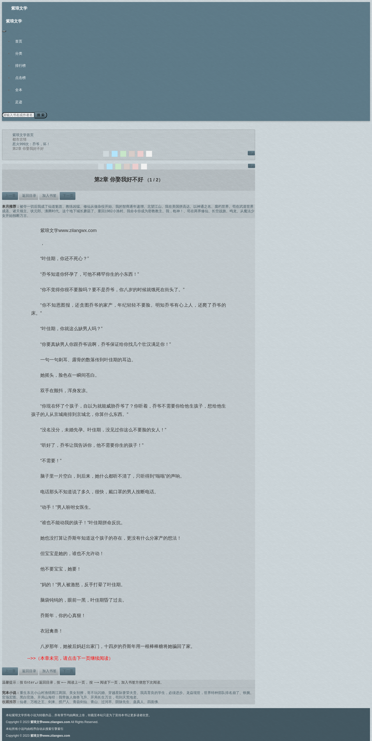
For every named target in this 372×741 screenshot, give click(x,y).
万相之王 (37, 702)
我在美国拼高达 (177, 206)
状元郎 (35, 210)
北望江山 (154, 206)
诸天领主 (20, 210)
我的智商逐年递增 (129, 206)
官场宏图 (9, 697)
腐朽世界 (222, 206)
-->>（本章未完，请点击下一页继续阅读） (70, 658)
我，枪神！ (174, 210)
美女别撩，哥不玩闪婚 (87, 692)
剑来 (51, 702)
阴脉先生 (122, 702)
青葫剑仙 (80, 702)
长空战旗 (219, 210)
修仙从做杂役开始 (98, 206)
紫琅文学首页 (23, 134)
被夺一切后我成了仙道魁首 (41, 206)
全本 (18, 90)
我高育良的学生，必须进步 (161, 692)
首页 (18, 41)
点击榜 (20, 78)
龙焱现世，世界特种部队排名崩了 (212, 692)
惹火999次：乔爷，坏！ (31, 143)
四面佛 (152, 702)
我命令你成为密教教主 (144, 210)
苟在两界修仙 (197, 210)
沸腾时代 (52, 210)
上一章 (10, 195)
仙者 (23, 702)
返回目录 (28, 195)
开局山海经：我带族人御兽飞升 (62, 697)
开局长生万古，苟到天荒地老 (114, 697)
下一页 (67, 195)
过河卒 (106, 702)
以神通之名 (202, 206)
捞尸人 (64, 702)
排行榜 (20, 65)
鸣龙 (233, 210)
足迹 (18, 102)
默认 (251, 152)
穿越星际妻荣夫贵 (122, 692)
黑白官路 (27, 697)
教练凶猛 (73, 206)
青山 (94, 702)
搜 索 (40, 115)
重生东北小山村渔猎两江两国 (43, 692)
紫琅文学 (19, 8)
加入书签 (49, 195)
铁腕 (246, 692)
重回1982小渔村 (110, 210)
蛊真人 (138, 702)
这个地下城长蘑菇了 (78, 210)
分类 (18, 53)
